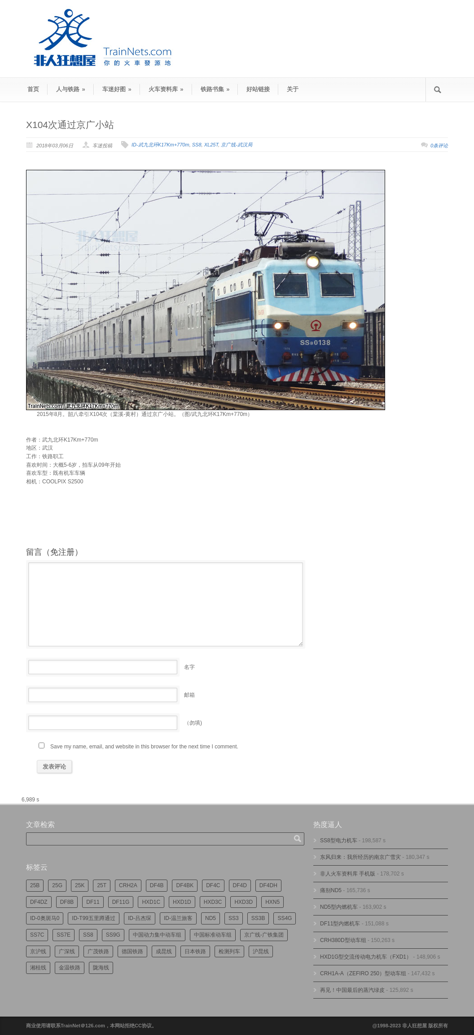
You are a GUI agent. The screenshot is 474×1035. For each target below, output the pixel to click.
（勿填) (193, 723)
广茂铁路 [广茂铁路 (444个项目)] (98, 951)
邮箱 (189, 695)
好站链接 (258, 89)
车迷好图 (117, 89)
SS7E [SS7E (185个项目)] (63, 935)
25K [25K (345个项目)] (79, 885)
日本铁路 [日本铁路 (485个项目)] (195, 951)
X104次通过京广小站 (70, 124)
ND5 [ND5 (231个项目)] (210, 918)
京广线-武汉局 (236, 144)
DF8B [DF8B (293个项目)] (67, 902)
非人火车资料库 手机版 (347, 874)
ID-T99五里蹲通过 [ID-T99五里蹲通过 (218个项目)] (93, 918)
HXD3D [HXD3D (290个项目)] (243, 902)
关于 (292, 89)
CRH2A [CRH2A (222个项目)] (128, 885)
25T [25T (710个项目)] (101, 885)
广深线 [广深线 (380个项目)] (67, 951)
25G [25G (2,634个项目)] (57, 885)
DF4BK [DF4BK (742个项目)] (184, 885)
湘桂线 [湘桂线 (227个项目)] (38, 967)
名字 (189, 667)
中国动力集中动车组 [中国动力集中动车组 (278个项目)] (157, 935)
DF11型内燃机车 (340, 923)
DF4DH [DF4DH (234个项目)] (268, 885)
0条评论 (439, 145)
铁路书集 (215, 89)
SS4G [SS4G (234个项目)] (284, 918)
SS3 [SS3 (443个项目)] (233, 918)
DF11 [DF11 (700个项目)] (92, 902)
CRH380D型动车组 (343, 940)
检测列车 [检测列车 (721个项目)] (229, 951)
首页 (33, 89)
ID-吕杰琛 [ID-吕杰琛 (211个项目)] (139, 918)
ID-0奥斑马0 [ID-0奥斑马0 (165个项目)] (44, 918)
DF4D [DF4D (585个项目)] (240, 885)
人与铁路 (70, 89)
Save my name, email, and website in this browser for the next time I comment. (144, 746)
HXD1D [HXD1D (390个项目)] (182, 902)
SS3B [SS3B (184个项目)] (258, 918)
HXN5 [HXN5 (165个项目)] (272, 902)
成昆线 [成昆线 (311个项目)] (164, 951)
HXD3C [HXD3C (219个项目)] (213, 902)
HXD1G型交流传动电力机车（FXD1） (366, 957)
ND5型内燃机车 (339, 907)
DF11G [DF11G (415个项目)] (121, 902)
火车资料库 (166, 89)
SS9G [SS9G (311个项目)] (113, 935)
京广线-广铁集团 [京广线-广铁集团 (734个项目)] (264, 935)
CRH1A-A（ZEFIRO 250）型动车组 (363, 973)
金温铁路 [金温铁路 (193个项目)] (69, 967)
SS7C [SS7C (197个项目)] (37, 935)
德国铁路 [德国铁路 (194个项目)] (132, 951)
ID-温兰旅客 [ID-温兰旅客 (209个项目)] (178, 918)
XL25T (211, 144)
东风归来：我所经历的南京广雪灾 (360, 857)
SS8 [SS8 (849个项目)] (88, 935)
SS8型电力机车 (338, 840)
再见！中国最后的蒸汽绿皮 (352, 990)
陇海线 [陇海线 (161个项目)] (101, 967)
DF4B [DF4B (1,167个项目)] (157, 885)
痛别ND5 (331, 890)
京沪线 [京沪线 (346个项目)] (38, 951)
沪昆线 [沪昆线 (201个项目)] (261, 951)
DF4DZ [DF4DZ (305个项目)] (39, 902)
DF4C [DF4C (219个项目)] (213, 885)
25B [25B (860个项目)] (35, 885)
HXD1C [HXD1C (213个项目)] (151, 902)
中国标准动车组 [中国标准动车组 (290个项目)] (213, 935)
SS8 (197, 144)
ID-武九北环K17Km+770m (160, 144)
